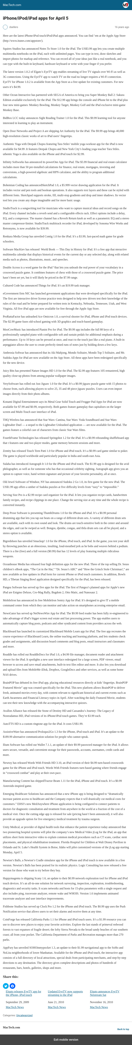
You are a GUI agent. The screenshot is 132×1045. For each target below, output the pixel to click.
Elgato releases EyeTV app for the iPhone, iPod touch (23, 993)
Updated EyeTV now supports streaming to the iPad (65, 993)
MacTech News (15, 1007)
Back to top (123, 1029)
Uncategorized (24, 1015)
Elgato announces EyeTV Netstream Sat (105, 993)
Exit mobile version (66, 1039)
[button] (6, 986)
